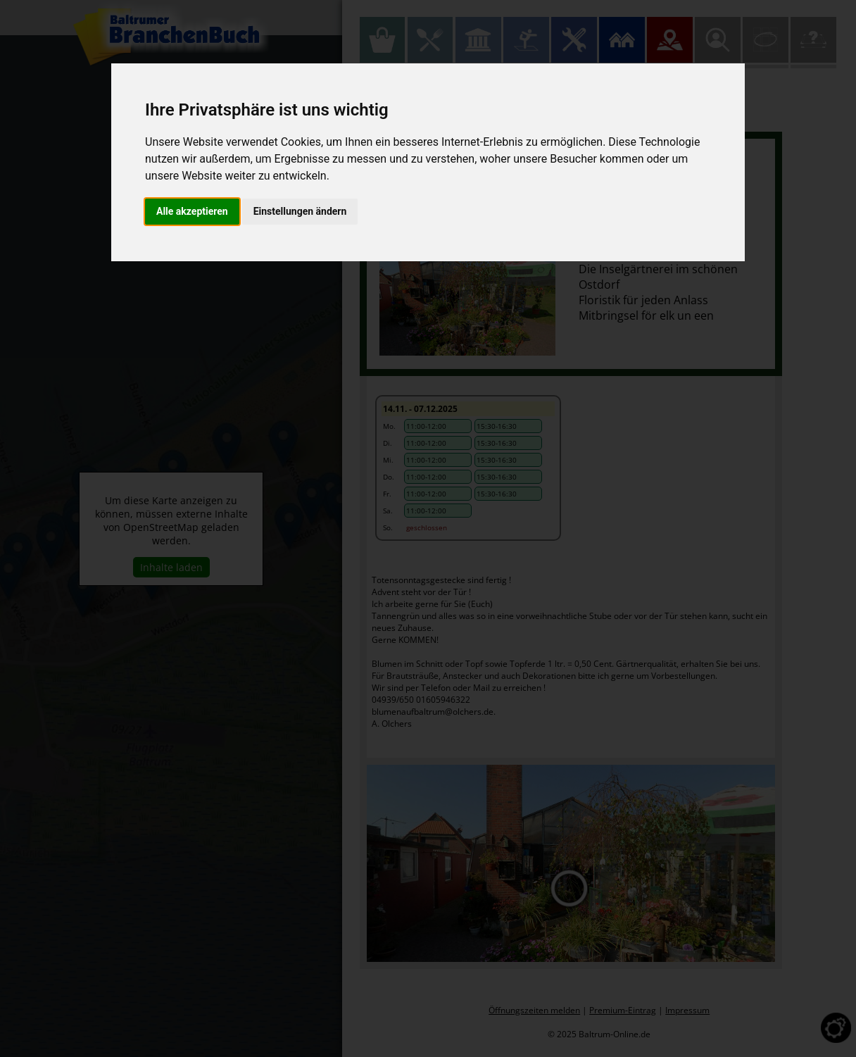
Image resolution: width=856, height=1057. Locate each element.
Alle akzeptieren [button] (192, 211)
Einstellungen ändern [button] (300, 211)
